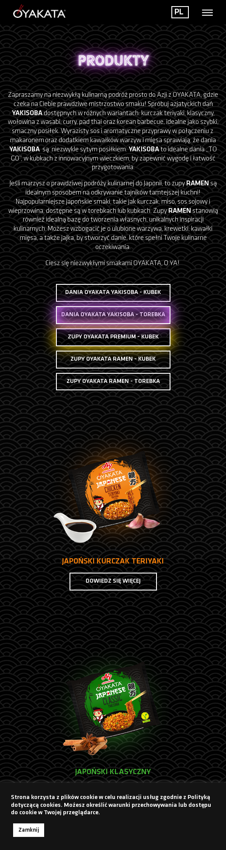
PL (179, 12)
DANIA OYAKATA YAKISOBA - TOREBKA (113, 315)
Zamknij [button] (28, 830)
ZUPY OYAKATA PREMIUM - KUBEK (113, 337)
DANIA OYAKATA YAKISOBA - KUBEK (113, 292)
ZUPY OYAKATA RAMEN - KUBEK (113, 359)
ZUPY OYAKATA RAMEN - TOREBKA (113, 381)
